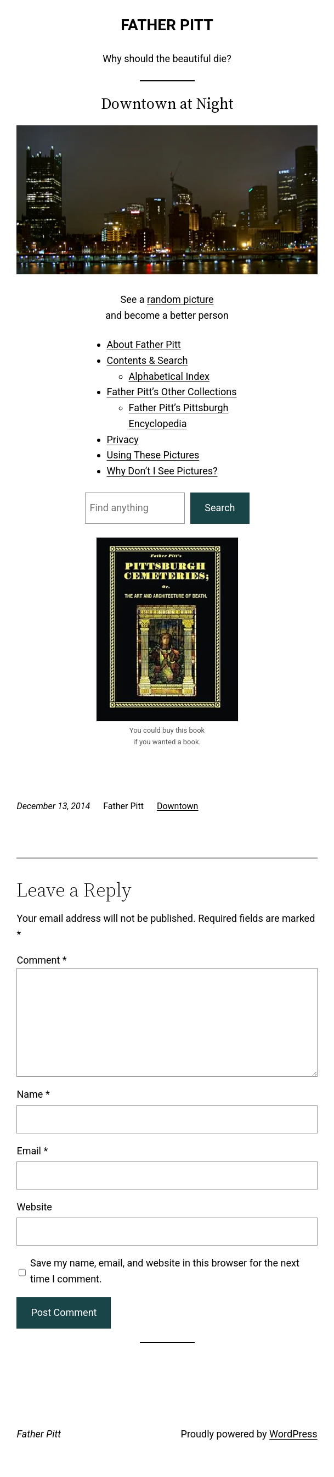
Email (32, 1151)
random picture (180, 299)
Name (32, 1094)
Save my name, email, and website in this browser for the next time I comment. (164, 1271)
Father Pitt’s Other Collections (172, 391)
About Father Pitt (144, 344)
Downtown (178, 806)
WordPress (293, 1434)
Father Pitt (167, 25)
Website (34, 1207)
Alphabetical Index (169, 376)
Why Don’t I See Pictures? (162, 471)
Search (220, 507)
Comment (41, 960)
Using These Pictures (153, 455)
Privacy (123, 439)
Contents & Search (147, 360)
